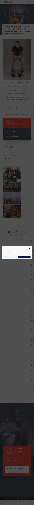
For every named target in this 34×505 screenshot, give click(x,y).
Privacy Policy (6, 254)
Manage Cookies (10, 256)
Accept (24, 256)
